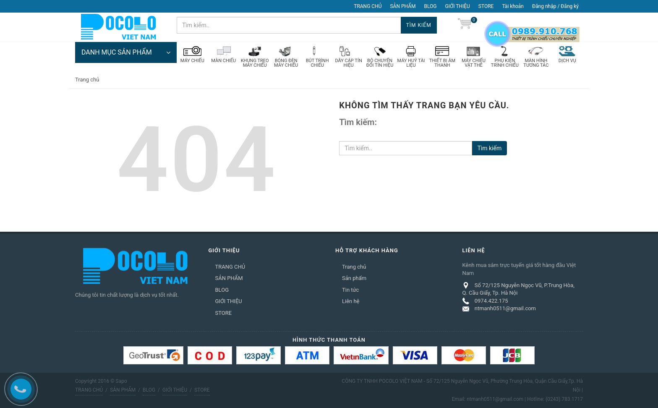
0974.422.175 (491, 301)
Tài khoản (513, 6)
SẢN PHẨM (402, 6)
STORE (486, 6)
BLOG (430, 6)
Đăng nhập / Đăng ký (555, 6)
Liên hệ (351, 301)
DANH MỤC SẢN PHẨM (125, 52)
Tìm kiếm (418, 25)
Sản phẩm (354, 278)
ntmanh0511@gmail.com (505, 308)
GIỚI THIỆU (457, 6)
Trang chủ (87, 79)
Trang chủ (354, 267)
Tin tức (350, 290)
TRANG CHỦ (367, 6)
